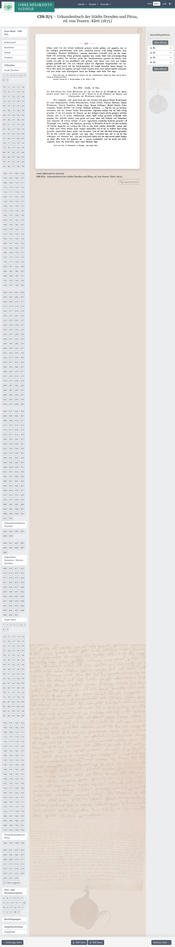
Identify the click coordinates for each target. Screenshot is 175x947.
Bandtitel (9, 47)
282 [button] (16, 385)
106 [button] (16, 178)
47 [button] (13, 119)
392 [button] (5, 518)
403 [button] (22, 543)
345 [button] (10, 462)
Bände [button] (81, 4)
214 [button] (16, 306)
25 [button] (4, 101)
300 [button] (5, 411)
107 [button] (22, 178)
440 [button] (22, 601)
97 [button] (13, 166)
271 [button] (22, 371)
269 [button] (10, 371)
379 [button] (22, 499)
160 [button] (5, 243)
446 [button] (10, 610)
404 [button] (5, 547)
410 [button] (10, 568)
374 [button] (16, 495)
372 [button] (5, 495)
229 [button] (10, 325)
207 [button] (22, 297)
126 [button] (16, 201)
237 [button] (10, 334)
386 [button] (16, 509)
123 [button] (22, 196)
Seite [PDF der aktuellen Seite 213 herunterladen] (79, 942)
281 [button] (10, 385)
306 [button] (16, 416)
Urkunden (9, 65)
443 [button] (16, 605)
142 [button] (16, 220)
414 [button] (10, 573)
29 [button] (23, 101)
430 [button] (10, 591)
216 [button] (5, 311)
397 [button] (22, 531)
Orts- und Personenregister (13, 891)
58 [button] (18, 129)
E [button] (18, 898)
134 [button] (16, 210)
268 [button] (5, 371)
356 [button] (5, 476)
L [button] (20, 902)
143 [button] (22, 220)
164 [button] (5, 248)
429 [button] (5, 591)
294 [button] (16, 399)
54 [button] (23, 124)
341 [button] (10, 457)
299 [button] (22, 404)
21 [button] (9, 96)
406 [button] (16, 547)
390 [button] (16, 513)
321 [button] (10, 434)
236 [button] (5, 334)
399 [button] (10, 536)
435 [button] (16, 596)
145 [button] (10, 224)
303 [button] (22, 411)
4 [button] (14, 75)
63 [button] (18, 133)
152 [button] (5, 234)
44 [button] (23, 115)
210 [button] (16, 301)
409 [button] (5, 568)
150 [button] (16, 229)
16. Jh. (153, 62)
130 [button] (16, 206)
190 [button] (16, 276)
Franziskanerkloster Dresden (14, 524)
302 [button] (16, 411)
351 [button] (22, 467)
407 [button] (22, 547)
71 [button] (9, 143)
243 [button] (22, 339)
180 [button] (5, 266)
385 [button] (10, 509)
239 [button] (22, 334)
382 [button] (16, 504)
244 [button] (5, 343)
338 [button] (16, 453)
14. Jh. (153, 52)
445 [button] (5, 610)
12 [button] (13, 87)
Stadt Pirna (10, 619)
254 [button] (16, 353)
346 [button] (16, 462)
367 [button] (22, 485)
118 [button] (16, 192)
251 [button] (22, 348)
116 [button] (5, 192)
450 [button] (10, 615)
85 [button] (4, 157)
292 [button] (5, 399)
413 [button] (5, 573)
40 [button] (4, 115)
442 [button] (10, 605)
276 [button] (5, 380)
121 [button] (10, 196)
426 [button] (10, 587)
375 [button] (22, 495)
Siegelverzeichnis (13, 927)
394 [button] (5, 531)
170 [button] (16, 252)
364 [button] (5, 485)
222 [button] (16, 315)
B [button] (7, 898)
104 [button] (5, 178)
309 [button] (10, 420)
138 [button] (16, 215)
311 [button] (22, 420)
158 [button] (16, 238)
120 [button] (5, 196)
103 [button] (22, 173)
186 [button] (16, 271)
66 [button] (9, 138)
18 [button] (18, 91)
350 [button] (16, 467)
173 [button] (10, 257)
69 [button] (23, 138)
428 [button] (22, 587)
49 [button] (23, 119)
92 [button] (13, 161)
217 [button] (10, 311)
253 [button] (10, 353)
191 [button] (22, 276)
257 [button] (10, 357)
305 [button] (10, 416)
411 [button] (16, 568)
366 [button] (16, 485)
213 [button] (10, 306)
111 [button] (22, 182)
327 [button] (22, 439)
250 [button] (16, 348)
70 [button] (4, 143)
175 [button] (22, 257)
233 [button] (10, 329)
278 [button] (16, 380)
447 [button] (16, 610)
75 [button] (4, 147)
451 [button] (16, 615)
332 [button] (5, 448)
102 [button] (16, 173)
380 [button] (5, 504)
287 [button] (22, 390)
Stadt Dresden (11, 70)
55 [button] (4, 129)
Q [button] (15, 907)
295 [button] (22, 399)
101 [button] (10, 173)
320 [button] (5, 434)
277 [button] (10, 380)
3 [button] (10, 75)
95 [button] (4, 166)
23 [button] (18, 96)
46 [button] (9, 119)
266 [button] (16, 366)
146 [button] (16, 224)
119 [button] (22, 192)
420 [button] (22, 577)
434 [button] (10, 596)
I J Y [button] (12, 902)
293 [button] (10, 399)
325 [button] (10, 439)
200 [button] (5, 292)
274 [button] (16, 376)
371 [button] (22, 490)
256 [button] (5, 357)
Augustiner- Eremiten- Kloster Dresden (13, 560)
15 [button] (4, 91)
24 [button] (23, 96)
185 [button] (10, 271)
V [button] (11, 912)
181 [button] (10, 266)
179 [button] (22, 262)
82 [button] (13, 152)
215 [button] (22, 306)
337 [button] (10, 453)
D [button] (14, 898)
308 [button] (5, 420)
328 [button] (5, 443)
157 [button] (10, 238)
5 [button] (17, 75)
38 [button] (18, 110)
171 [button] (22, 252)
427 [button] (16, 587)
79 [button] (23, 147)
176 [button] (5, 262)
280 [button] (5, 385)
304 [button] (5, 416)
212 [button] (5, 306)
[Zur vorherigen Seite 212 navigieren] (12, 942)
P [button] (11, 907)
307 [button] (22, 416)
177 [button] (10, 262)
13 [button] (18, 87)
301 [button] (10, 411)
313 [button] (10, 425)
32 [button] (13, 105)
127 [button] (22, 201)
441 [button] (5, 605)
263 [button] (22, 362)
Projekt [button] (93, 4)
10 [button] (4, 87)
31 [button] (9, 105)
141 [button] (10, 220)
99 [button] (23, 166)
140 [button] (5, 220)
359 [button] (22, 476)
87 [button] (13, 157)
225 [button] (10, 320)
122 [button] (16, 196)
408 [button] (5, 552)
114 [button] (16, 187)
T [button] (3, 912)
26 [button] (9, 101)
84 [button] (23, 152)
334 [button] (16, 448)
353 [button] (10, 471)
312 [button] (5, 425)
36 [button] (9, 110)
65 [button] (4, 138)
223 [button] (22, 315)
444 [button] (22, 605)
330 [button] (16, 443)
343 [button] (22, 457)
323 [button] (22, 434)
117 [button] (10, 192)
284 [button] (5, 390)
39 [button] (23, 110)
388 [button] (5, 513)
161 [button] (10, 243)
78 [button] (18, 147)
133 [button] (10, 210)
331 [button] (22, 443)
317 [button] (10, 429)
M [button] (24, 902)
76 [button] (9, 147)
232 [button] (5, 329)
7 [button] (24, 75)
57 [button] (13, 129)
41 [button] (9, 115)
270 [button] (16, 371)
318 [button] (16, 429)
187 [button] (22, 271)
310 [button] (16, 420)
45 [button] (4, 119)
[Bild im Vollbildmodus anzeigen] (140, 30)
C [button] (11, 898)
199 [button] (22, 285)
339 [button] (22, 453)
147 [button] (22, 224)
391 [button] (22, 513)
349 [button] (10, 467)
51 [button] (9, 124)
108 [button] (5, 182)
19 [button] (23, 91)
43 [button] (18, 115)
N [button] (4, 907)
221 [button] (10, 315)
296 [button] (5, 404)
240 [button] (5, 339)
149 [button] (10, 229)
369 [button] (10, 490)
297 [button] (10, 404)
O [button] (8, 907)
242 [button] (16, 339)
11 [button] (9, 87)
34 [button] (23, 105)
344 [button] (5, 462)
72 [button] (13, 143)
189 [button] (10, 276)
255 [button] (22, 353)
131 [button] (22, 206)
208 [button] (5, 301)
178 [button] (16, 262)
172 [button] (5, 257)
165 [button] (10, 248)
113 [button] (10, 187)
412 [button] (22, 568)
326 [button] (16, 439)
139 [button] (22, 215)
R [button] (19, 907)
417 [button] (5, 577)
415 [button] (16, 573)
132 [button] (5, 210)
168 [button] (5, 252)
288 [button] (5, 394)
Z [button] (18, 912)
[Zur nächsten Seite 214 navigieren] (161, 942)
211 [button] (22, 301)
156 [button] (5, 238)
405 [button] (10, 547)
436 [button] (22, 596)
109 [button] (10, 182)
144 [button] (5, 224)
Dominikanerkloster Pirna (14, 836)
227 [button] (22, 320)
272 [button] (5, 376)
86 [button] (9, 157)
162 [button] (16, 243)
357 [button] (10, 476)
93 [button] (18, 161)
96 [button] (9, 166)
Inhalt (7, 52)
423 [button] (16, 582)
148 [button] (5, 229)
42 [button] (13, 115)
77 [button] (13, 147)
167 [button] (22, 248)
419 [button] (16, 577)
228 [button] (5, 325)
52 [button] (13, 124)
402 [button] (16, 543)
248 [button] (5, 348)
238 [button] (16, 334)
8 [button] (3, 80)
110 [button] (16, 182)
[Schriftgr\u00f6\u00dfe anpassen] (164, 3)
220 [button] (5, 315)
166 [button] (16, 248)
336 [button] (5, 453)
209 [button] (10, 301)
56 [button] (9, 129)
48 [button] (18, 119)
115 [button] (22, 187)
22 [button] (13, 96)
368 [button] (5, 490)
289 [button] (10, 394)
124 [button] (5, 201)
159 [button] (22, 238)
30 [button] (4, 105)
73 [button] (18, 143)
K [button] (17, 902)
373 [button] (10, 495)
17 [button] (13, 91)
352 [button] (5, 471)
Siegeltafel (9, 932)
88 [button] (18, 157)
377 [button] (10, 499)
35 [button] (4, 110)
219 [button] (22, 311)
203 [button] (22, 292)
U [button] (7, 912)
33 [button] (18, 105)
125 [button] (10, 201)
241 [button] (10, 339)
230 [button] (16, 325)
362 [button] (16, 481)
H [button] (8, 902)
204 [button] (5, 297)
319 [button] (22, 429)
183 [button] (22, 266)
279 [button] (22, 380)
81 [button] (9, 152)
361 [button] (10, 481)
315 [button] (22, 425)
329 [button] (10, 443)
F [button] (21, 898)
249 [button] (10, 348)
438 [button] (10, 601)
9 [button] (7, 80)
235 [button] (22, 329)
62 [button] (13, 133)
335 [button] (22, 448)
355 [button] (22, 471)
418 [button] (10, 577)
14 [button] (23, 87)
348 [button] (5, 467)
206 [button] (16, 297)
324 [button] (5, 439)
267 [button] (22, 366)
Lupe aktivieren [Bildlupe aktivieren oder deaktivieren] (128, 181)
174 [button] (16, 257)
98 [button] (18, 166)
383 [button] (22, 504)
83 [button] (18, 152)
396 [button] (16, 531)
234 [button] (16, 329)
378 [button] (16, 499)
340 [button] (5, 457)
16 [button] (9, 91)
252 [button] (5, 353)
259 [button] (22, 357)
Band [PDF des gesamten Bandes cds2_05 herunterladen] (95, 942)
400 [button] (5, 543)
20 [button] (4, 96)
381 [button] (10, 504)
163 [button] (22, 243)
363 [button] (22, 481)
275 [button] (22, 376)
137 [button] (10, 215)
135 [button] (22, 210)
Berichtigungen (12, 919)
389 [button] (10, 513)
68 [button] (18, 138)
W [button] (15, 912)
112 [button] (5, 187)
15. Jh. (153, 57)
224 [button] (5, 320)
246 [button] (16, 343)
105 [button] (10, 178)
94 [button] (23, 161)
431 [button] (16, 591)
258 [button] (16, 357)
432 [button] (22, 591)
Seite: (150, 3)
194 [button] (16, 280)
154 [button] (16, 234)
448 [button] (22, 610)
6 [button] (21, 75)
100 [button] (5, 173)
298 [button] (16, 404)
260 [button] (5, 362)
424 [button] (22, 582)
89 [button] (23, 157)
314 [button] (16, 425)
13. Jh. (153, 48)
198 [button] (16, 285)
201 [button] (10, 292)
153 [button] (10, 234)
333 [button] (10, 448)
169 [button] (10, 252)
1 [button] (3, 75)
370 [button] (16, 490)
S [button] (22, 907)
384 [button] (5, 509)
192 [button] (5, 280)
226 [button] (16, 320)
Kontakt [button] (105, 4)
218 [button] (16, 311)
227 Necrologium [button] (11, 882)
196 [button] (5, 285)
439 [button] (16, 601)
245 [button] (10, 343)
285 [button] (10, 390)
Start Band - (13, 33)
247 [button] (22, 343)
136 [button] (5, 215)
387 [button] (22, 509)
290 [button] (16, 394)
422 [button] (10, 582)
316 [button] (5, 429)
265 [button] (10, 366)
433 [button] (5, 596)
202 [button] (16, 292)
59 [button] (23, 129)
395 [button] (10, 531)
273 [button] (10, 376)
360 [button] (5, 481)
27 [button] (13, 101)
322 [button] (16, 434)
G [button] (4, 902)
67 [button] (13, 138)
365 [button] (10, 485)
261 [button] (10, 362)
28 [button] (18, 101)
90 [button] (4, 161)
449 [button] (5, 615)
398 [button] (5, 536)
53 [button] (18, 124)
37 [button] (13, 110)
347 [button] (22, 462)
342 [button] (16, 457)
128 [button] (5, 206)
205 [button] (10, 297)
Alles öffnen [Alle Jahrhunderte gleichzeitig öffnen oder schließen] (160, 42)
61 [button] (9, 133)
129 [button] (10, 206)
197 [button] (10, 285)
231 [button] (22, 325)
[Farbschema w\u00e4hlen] (170, 4)
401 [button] (10, 543)
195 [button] (22, 280)
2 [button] (7, 75)
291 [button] (22, 394)
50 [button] (4, 124)
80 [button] (4, 152)
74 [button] (23, 143)
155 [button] (22, 234)
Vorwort (8, 57)
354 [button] (16, 471)
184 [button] (5, 271)
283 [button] (22, 385)
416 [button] (22, 573)
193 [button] (10, 280)
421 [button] (5, 582)
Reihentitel (10, 42)
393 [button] (10, 518)
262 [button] (16, 362)
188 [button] (5, 276)
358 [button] (16, 476)
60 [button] (4, 133)
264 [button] (5, 366)
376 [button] (5, 499)
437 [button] (5, 601)
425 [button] (5, 587)
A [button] (3, 898)
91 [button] (9, 161)
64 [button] (23, 133)
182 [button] (16, 266)
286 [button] (16, 390)
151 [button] (22, 229)
